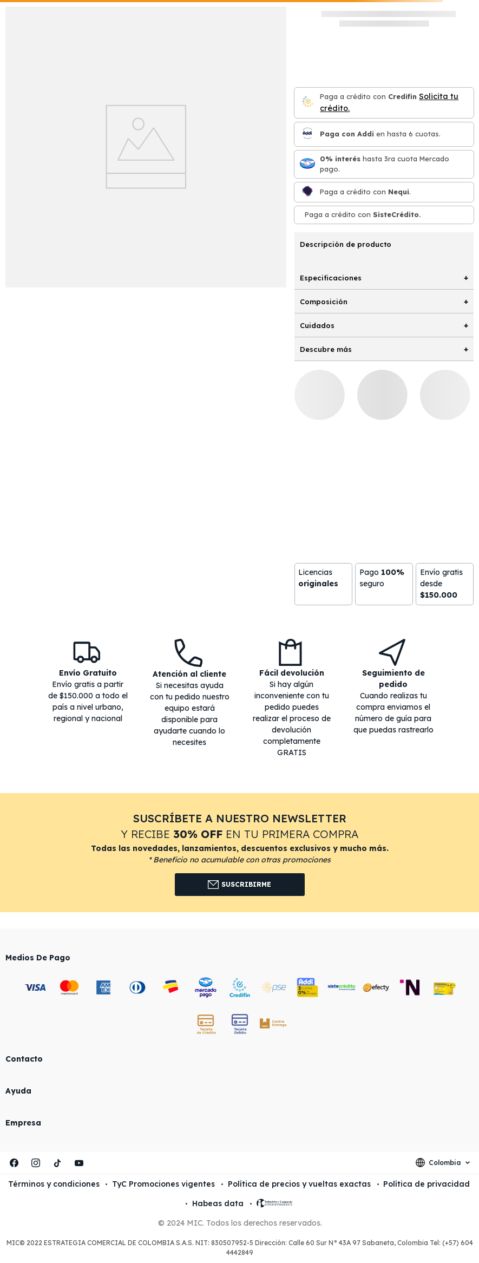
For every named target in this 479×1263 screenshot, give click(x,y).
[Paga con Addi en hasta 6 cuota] (307, 134)
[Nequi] (307, 192)
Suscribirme (239, 884)
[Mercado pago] (307, 164)
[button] (239, 852)
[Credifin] (307, 102)
